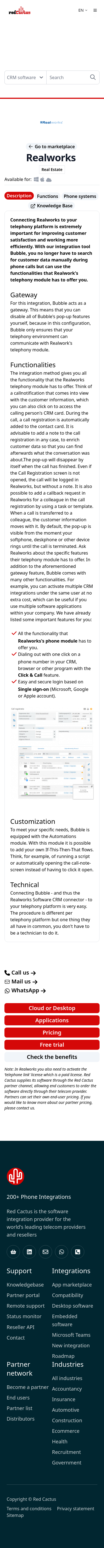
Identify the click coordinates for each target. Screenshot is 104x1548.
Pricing (52, 1032)
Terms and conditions (29, 1509)
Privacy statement (75, 1509)
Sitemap (15, 1515)
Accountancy (67, 1388)
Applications (52, 1020)
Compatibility (67, 1295)
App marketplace (72, 1284)
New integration (71, 1345)
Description (19, 196)
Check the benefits (52, 1057)
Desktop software (72, 1305)
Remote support (26, 1305)
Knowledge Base (51, 206)
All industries (67, 1378)
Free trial (52, 1044)
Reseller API (20, 1327)
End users (18, 1397)
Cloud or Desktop (52, 1008)
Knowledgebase (25, 1284)
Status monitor (24, 1316)
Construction (67, 1420)
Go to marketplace (51, 147)
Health (60, 1441)
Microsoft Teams (71, 1334)
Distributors (21, 1418)
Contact (16, 1337)
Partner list (19, 1408)
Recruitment (66, 1452)
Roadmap (63, 1356)
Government (67, 1462)
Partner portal (23, 1295)
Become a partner (28, 1387)
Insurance (63, 1399)
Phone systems (80, 196)
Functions (47, 196)
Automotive (65, 1409)
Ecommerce (66, 1431)
